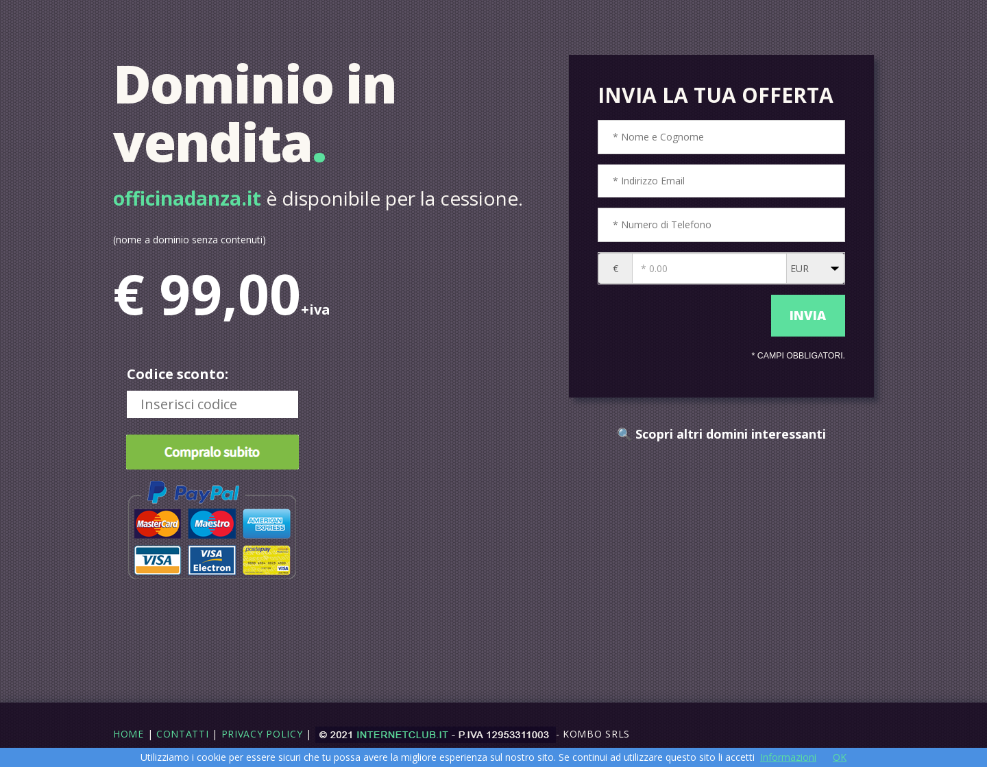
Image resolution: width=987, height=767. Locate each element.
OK (839, 757)
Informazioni (788, 757)
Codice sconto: (177, 374)
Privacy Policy (262, 733)
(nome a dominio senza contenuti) (189, 239)
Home (128, 733)
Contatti (182, 733)
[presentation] (681, 316)
